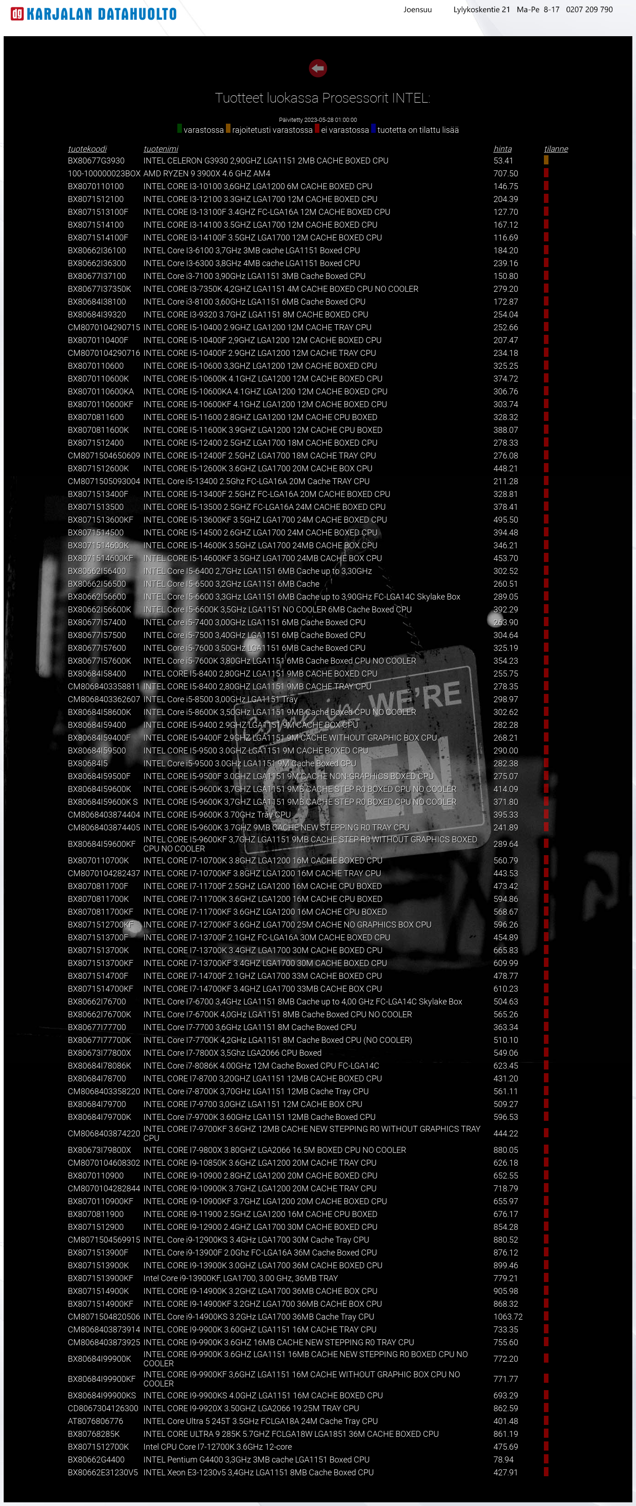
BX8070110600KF (100, 404)
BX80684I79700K (99, 1117)
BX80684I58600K (99, 712)
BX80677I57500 (97, 635)
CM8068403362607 (104, 699)
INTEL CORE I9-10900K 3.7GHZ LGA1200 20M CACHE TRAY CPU (260, 1188)
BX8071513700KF (100, 963)
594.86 (505, 899)
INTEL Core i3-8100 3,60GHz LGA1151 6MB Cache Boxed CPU (254, 301)
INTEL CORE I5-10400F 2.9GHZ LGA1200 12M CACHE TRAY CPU (259, 353)
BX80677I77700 (97, 1027)
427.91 (505, 1472)
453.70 (505, 558)
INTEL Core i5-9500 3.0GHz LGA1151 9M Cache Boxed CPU (249, 763)
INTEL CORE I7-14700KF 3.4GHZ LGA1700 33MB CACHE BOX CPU (262, 988)
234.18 (505, 353)
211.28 (505, 481)
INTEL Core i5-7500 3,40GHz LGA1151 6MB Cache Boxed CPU (254, 635)
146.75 (505, 186)
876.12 (505, 1252)
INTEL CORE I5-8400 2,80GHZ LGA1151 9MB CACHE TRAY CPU (257, 686)
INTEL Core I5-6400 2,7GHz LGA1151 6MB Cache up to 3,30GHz (257, 571)
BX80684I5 (88, 763)
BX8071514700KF (100, 988)
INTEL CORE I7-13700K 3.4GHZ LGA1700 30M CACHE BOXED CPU (263, 950)
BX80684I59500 (97, 750)
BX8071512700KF (100, 924)
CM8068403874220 (104, 1133)
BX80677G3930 (96, 160)
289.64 (505, 844)
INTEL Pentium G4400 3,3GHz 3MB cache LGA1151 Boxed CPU (256, 1459)
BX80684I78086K (99, 1065)
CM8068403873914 (104, 1329)
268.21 (505, 737)
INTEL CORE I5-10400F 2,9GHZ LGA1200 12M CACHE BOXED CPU (262, 340)
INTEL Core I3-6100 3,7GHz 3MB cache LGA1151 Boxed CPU (251, 250)
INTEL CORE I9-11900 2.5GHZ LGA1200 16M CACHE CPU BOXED (260, 1214)
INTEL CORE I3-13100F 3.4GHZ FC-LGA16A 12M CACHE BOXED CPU (266, 212)
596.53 (505, 1117)
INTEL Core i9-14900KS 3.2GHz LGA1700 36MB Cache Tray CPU (258, 1316)
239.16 (505, 263)
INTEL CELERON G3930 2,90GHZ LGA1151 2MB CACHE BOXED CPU (266, 160)
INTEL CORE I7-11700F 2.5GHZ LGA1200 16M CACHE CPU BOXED (262, 886)
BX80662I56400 (97, 571)
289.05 (505, 596)
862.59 (505, 1408)
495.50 (505, 519)
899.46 (505, 1265)
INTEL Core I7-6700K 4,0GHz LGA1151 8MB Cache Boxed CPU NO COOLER (277, 1014)
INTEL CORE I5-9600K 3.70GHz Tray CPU (217, 814)
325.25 (505, 366)
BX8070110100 (96, 186)
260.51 (505, 584)
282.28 (505, 725)
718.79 (505, 1188)
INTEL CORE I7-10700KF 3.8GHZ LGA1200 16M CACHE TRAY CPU (262, 873)
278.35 (505, 686)
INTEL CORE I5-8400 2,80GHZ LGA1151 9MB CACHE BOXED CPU (260, 673)
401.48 (505, 1421)
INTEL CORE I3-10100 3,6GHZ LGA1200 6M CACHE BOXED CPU (258, 186)
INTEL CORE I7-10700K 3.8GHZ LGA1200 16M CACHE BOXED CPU (263, 860)
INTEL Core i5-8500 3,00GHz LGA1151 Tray (220, 699)
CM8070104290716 (104, 353)
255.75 (505, 673)
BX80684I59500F (99, 776)
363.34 (505, 1027)
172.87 (505, 301)
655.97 (505, 1201)
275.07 (505, 776)
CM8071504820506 (104, 1316)
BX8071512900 (96, 1227)
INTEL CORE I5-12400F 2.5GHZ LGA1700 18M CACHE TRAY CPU (259, 455)
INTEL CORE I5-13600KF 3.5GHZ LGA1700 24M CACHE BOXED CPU (265, 519)
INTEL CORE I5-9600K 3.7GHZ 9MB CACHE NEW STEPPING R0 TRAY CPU (276, 827)
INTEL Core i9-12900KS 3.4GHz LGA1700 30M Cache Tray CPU (256, 1239)
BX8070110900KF (100, 1201)
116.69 (505, 237)
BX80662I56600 (97, 596)
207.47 (505, 340)
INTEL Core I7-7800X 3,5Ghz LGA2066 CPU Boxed (232, 1053)
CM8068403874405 (104, 827)
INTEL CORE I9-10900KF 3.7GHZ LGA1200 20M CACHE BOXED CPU (265, 1201)
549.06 (505, 1053)
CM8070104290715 (104, 327)
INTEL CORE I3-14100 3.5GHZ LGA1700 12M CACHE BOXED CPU (260, 224)
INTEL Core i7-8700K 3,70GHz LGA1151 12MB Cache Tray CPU (256, 1091)
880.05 (505, 1150)
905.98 (505, 1291)
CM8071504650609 (104, 455)
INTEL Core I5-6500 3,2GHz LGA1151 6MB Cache (231, 584)
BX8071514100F (98, 237)
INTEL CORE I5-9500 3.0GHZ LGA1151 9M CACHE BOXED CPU (255, 750)
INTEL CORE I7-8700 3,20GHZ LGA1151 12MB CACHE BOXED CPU (262, 1078)
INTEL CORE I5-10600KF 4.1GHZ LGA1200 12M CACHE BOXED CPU (265, 404)
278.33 (505, 442)
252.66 (505, 327)
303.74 (505, 404)
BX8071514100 (96, 224)
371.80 (505, 802)
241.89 (505, 827)
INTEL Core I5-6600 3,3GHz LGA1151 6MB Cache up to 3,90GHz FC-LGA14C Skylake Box (302, 596)
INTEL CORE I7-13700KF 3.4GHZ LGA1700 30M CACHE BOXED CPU (265, 963)
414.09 (505, 789)
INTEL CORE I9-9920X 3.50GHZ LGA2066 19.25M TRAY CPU (251, 1408)
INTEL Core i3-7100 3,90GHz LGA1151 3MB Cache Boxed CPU (254, 276)
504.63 (505, 1001)
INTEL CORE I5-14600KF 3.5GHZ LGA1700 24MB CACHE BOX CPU (262, 558)
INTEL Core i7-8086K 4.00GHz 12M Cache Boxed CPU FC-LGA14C (261, 1065)
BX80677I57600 (97, 648)
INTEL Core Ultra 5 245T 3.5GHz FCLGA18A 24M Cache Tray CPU (260, 1421)
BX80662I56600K (99, 609)
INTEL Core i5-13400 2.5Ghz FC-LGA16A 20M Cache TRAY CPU (256, 481)
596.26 (505, 924)
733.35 (505, 1329)
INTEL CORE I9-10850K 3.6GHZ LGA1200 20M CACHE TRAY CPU (260, 1163)
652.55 (505, 1175)
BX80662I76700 (97, 1001)
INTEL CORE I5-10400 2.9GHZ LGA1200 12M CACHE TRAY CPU (257, 327)
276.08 (505, 455)
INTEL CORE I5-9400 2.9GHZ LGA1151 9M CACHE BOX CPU (250, 725)
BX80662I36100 (97, 250)
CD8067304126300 (103, 1408)
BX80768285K (94, 1434)
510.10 (505, 1040)
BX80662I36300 (97, 263)
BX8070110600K (98, 378)
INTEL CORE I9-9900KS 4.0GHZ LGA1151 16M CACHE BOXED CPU (263, 1395)
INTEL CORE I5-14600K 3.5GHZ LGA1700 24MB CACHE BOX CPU (260, 545)
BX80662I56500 (97, 584)
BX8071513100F (98, 212)
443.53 (505, 873)
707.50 (505, 173)
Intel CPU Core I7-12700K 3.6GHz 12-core (217, 1446)
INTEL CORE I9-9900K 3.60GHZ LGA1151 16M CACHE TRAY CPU (260, 1329)
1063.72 (508, 1316)
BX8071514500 (96, 532)
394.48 (505, 532)
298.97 (505, 699)
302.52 (505, 571)
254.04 (505, 314)
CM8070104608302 (104, 1163)
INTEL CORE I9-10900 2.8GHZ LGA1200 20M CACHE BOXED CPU (260, 1175)
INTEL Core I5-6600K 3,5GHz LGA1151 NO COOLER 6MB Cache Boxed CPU (277, 609)
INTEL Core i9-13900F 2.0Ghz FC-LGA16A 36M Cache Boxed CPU (260, 1252)
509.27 (505, 1104)
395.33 (505, 814)
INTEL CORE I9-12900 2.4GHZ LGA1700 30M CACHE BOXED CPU (260, 1227)
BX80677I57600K (99, 661)
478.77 (505, 976)
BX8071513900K (98, 1265)
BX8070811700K (98, 899)
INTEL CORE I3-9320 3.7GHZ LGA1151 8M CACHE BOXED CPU (255, 314)
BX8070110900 (96, 1175)
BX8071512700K (98, 1446)
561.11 (505, 1091)
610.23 (505, 988)
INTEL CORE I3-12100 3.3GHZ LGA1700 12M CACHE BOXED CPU (260, 199)
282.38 (505, 763)
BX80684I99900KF (102, 1379)
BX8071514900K (98, 1291)
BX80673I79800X (99, 1150)
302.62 (505, 712)
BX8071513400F (98, 494)
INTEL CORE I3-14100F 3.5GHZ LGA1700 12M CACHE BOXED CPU (262, 237)
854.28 (505, 1227)
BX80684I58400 (97, 673)
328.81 (505, 494)
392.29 (505, 609)
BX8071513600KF (100, 519)
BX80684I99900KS (102, 1395)
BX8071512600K (98, 468)
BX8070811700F (98, 886)
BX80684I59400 (97, 725)
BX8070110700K (98, 860)
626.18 (505, 1163)
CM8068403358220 (104, 1091)
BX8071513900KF (100, 1278)
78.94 (503, 1459)
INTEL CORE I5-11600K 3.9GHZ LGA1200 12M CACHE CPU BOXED (263, 430)
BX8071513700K (98, 950)
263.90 (505, 622)
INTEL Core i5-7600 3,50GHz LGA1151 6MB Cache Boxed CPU (254, 648)
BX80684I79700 (97, 1104)
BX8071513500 (96, 507)
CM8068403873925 (104, 1342)
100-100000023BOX (104, 173)
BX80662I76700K (99, 1014)
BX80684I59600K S (103, 802)
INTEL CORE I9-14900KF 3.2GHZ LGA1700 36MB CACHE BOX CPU (262, 1304)
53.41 (503, 160)
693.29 (505, 1395)
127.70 (505, 212)
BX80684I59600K (99, 789)
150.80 (505, 276)
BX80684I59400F (99, 737)
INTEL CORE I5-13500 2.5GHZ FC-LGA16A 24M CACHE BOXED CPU (264, 507)
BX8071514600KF (100, 558)
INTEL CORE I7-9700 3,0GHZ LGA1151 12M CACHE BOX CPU (252, 1104)
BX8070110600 (96, 366)
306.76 (505, 391)
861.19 (505, 1434)
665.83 (505, 950)
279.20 (505, 289)
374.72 (505, 378)
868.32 (505, 1304)
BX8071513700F (98, 937)
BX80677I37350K (99, 289)
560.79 (505, 860)
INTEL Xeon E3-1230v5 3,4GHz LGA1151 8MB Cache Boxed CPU (258, 1472)
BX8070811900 (96, 1214)
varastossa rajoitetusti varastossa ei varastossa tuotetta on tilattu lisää (318, 130)
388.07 (505, 430)
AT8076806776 (95, 1421)
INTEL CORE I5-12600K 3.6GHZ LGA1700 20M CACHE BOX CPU (258, 468)
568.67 (505, 912)
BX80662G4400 (96, 1459)
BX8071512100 (96, 199)
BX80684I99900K (99, 1359)
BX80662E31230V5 (103, 1472)
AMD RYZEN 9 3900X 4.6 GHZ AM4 (206, 173)
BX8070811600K (98, 430)
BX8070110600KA (101, 391)
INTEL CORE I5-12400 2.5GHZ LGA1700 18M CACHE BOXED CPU (260, 442)
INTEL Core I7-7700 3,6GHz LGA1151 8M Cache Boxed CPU (249, 1027)
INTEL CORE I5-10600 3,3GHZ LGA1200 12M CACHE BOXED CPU (260, 366)
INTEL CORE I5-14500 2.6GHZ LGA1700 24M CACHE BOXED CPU (260, 532)
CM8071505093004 (104, 481)
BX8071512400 (96, 442)
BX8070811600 (96, 417)
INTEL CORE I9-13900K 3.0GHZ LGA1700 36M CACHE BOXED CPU (263, 1265)
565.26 (505, 1014)
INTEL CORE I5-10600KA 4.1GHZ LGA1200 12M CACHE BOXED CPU (265, 391)
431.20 (505, 1078)
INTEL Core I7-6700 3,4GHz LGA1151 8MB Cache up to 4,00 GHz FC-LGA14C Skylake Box (302, 1001)
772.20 (505, 1359)
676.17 (505, 1214)
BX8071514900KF (100, 1304)
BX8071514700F (98, 976)
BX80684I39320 (97, 314)
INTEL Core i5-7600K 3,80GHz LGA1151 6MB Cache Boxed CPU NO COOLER (279, 661)
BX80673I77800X (99, 1053)
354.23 (505, 661)
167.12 (505, 224)
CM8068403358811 (104, 686)
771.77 (505, 1379)
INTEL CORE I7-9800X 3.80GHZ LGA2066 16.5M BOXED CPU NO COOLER (274, 1150)
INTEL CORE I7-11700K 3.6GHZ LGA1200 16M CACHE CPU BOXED (263, 899)
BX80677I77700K (99, 1040)
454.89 (505, 937)
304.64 (505, 635)
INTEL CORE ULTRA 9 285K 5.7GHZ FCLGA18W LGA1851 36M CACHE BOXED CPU (291, 1434)
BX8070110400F (98, 340)
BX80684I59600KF (102, 844)
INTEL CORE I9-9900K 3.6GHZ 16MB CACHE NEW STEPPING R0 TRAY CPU (278, 1342)
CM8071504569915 (104, 1239)
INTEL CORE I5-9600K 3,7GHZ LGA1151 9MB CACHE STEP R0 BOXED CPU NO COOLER (299, 789)
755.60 (505, 1342)
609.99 (505, 963)
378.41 (505, 507)
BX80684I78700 (97, 1078)
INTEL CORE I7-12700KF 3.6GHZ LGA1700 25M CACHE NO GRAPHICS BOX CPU (287, 924)
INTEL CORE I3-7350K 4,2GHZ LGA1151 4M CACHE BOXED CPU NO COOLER (280, 289)
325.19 (505, 648)
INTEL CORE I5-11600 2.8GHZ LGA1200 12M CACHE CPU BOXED (260, 417)
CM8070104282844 (104, 1188)
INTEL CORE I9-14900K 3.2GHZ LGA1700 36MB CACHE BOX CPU (260, 1291)
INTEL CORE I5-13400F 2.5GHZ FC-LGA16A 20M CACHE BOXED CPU (266, 494)
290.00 (505, 750)
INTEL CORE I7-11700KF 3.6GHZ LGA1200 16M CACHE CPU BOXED (265, 912)
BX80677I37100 (97, 276)
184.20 (505, 250)
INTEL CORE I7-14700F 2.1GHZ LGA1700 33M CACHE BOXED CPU (262, 976)
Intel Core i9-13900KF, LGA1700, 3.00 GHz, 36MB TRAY (240, 1278)
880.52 (505, 1239)
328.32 (505, 417)
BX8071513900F (98, 1252)
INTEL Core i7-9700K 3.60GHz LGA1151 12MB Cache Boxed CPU (259, 1117)
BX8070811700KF (100, 912)
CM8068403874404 (104, 814)
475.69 (505, 1446)
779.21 (505, 1278)
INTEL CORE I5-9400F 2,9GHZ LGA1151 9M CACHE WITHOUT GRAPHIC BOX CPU (290, 737)
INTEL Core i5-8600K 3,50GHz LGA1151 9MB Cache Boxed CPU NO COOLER (279, 712)
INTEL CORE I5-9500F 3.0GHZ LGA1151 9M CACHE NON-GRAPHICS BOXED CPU (288, 776)
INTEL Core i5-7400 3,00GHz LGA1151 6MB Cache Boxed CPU (254, 622)
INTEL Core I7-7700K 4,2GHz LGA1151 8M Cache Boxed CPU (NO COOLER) (277, 1040)
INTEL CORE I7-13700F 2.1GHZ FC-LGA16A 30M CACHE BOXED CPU (266, 937)
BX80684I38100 (97, 301)
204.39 (505, 199)
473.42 (505, 886)
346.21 (505, 545)
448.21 (505, 468)
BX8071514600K (98, 545)
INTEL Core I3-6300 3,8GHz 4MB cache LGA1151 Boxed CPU (251, 263)
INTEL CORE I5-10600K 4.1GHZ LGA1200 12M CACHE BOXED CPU (263, 378)
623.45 (505, 1065)
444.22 (505, 1133)
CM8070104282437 (104, 873)
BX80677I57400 (97, 622)
